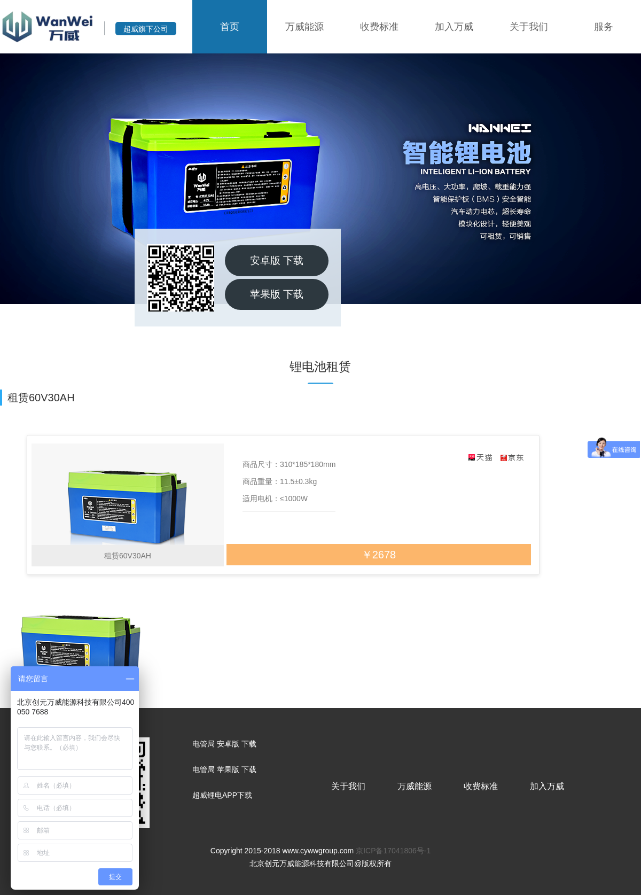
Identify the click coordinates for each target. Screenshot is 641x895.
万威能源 (304, 26)
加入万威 (454, 26)
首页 (229, 26)
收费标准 (379, 26)
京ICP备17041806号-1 (393, 850)
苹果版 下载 (276, 294)
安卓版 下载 (276, 260)
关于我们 (529, 26)
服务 (603, 26)
